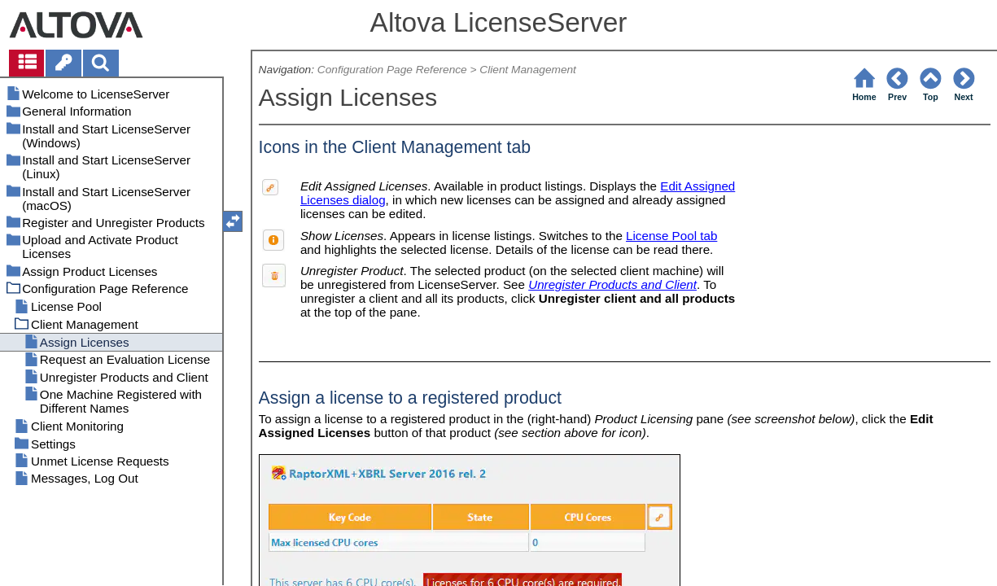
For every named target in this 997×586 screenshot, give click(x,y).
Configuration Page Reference (392, 69)
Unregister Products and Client (612, 284)
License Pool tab (671, 236)
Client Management (527, 69)
